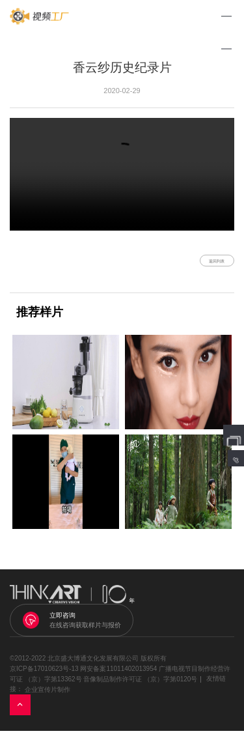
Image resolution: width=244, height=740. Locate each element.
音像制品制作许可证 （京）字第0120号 (140, 688)
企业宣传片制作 (47, 698)
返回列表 (201, 265)
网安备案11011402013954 (118, 677)
